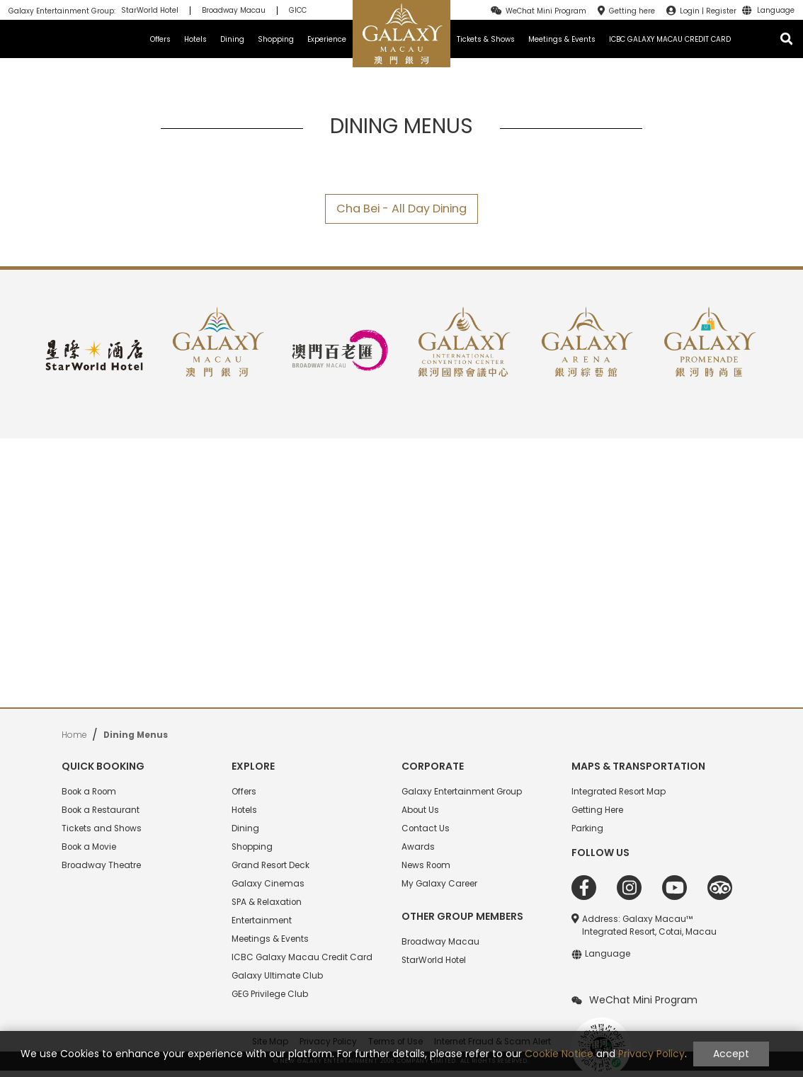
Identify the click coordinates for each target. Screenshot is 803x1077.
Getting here (632, 11)
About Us (420, 810)
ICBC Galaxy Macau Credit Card (302, 957)
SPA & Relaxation (267, 902)
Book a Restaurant (100, 810)
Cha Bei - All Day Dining (401, 208)
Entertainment (262, 920)
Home (74, 735)
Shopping (276, 39)
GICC (298, 10)
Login (690, 11)
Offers (160, 39)
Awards (418, 847)
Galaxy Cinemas (268, 883)
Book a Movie (89, 847)
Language (776, 10)
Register (721, 11)
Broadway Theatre (101, 865)
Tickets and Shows (102, 828)
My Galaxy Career (439, 883)
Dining (232, 39)
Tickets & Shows (486, 39)
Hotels (195, 39)
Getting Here (597, 810)
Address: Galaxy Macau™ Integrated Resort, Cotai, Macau (649, 925)
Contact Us (426, 828)
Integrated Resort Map (618, 791)
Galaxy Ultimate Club (277, 975)
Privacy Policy (651, 1054)
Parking (587, 828)
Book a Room (89, 791)
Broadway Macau (234, 10)
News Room (426, 865)
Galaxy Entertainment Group (462, 791)
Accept (731, 1054)
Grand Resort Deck (270, 865)
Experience (326, 39)
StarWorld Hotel (149, 10)
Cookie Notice (559, 1054)
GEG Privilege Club (270, 994)
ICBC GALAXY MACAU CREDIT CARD (670, 39)
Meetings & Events (562, 39)
